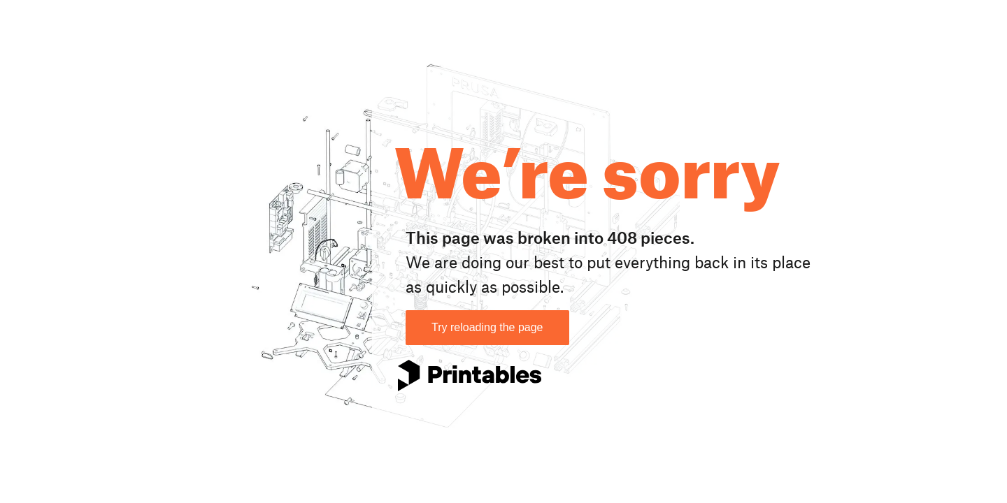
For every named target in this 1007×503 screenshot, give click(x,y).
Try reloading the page (487, 327)
